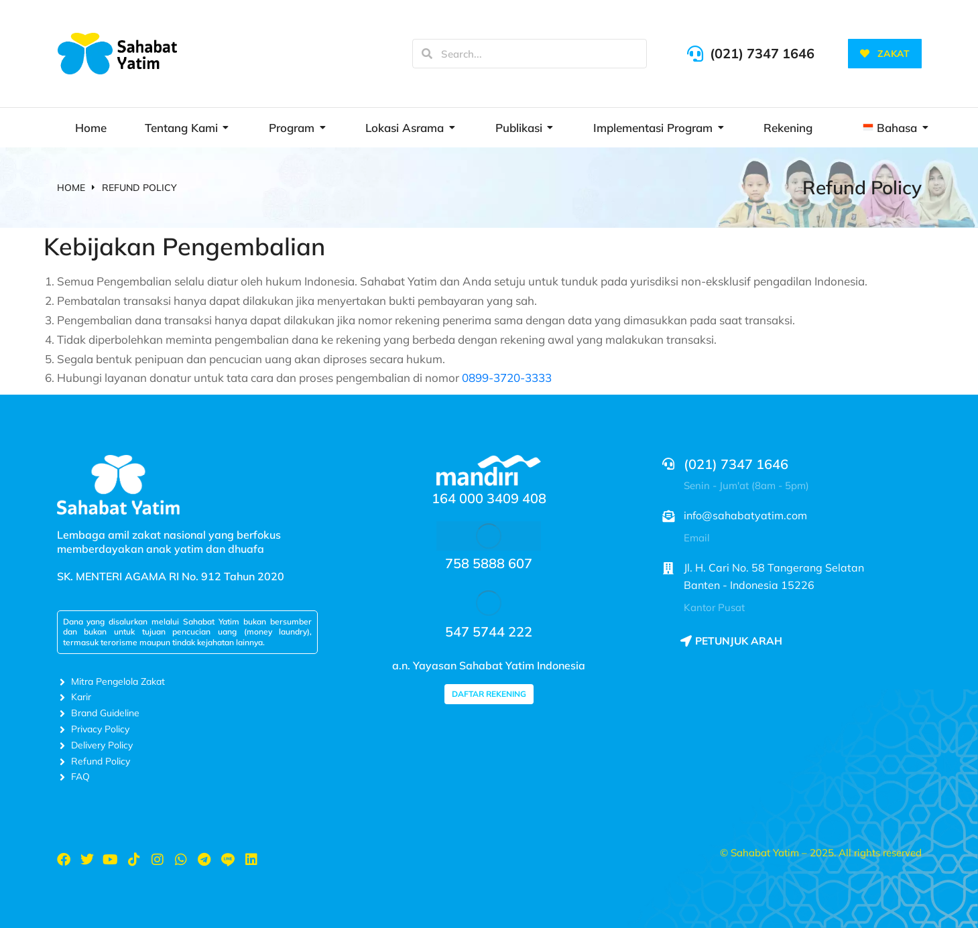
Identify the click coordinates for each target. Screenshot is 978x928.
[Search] (427, 54)
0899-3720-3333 (507, 378)
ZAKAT (885, 54)
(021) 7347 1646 (762, 53)
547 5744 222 (488, 631)
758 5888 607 (488, 563)
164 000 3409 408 (489, 498)
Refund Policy (862, 187)
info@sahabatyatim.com (745, 515)
